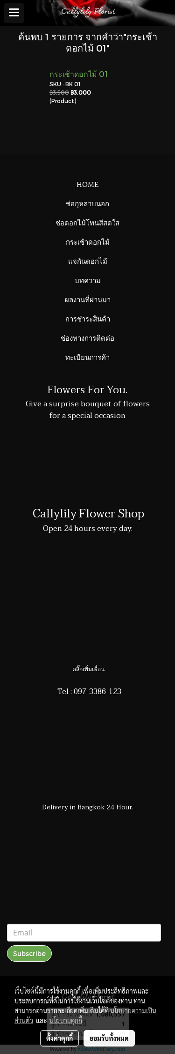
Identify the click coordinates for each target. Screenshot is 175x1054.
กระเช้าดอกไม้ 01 (78, 73)
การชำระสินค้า (87, 318)
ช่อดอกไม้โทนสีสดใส (87, 222)
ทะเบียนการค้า (87, 356)
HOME (87, 183)
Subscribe (29, 953)
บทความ (88, 279)
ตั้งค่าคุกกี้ (59, 1038)
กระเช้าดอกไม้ (88, 241)
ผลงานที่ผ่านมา (88, 299)
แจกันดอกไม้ (87, 260)
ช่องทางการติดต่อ (87, 337)
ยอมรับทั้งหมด (109, 1038)
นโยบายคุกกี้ (65, 1020)
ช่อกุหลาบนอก (87, 203)
